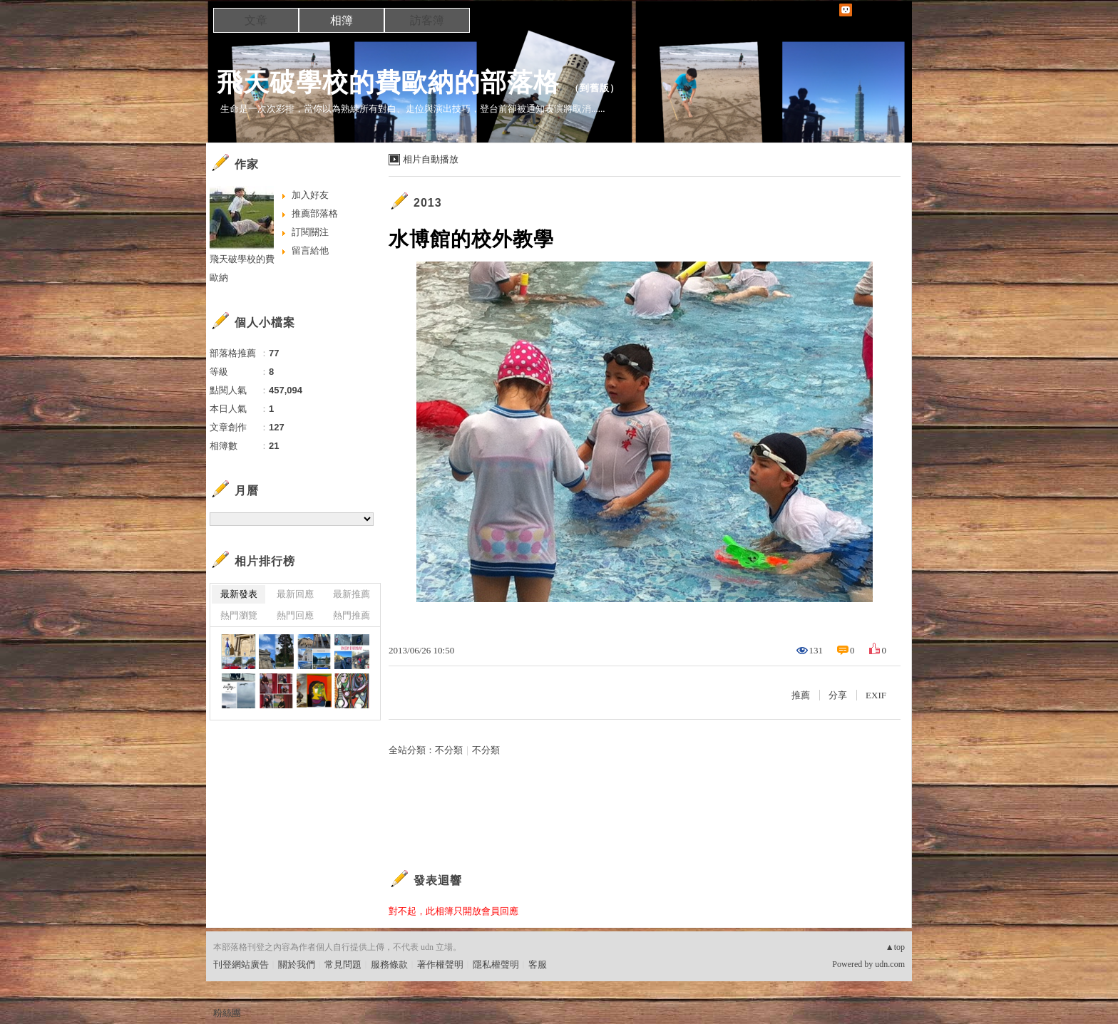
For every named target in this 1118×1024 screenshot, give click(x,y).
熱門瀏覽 (238, 615)
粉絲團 (227, 1013)
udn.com (890, 964)
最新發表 (238, 594)
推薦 (800, 695)
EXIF (876, 695)
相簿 (341, 20)
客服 (537, 964)
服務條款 (389, 964)
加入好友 (310, 195)
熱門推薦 (351, 615)
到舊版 (595, 88)
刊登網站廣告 (241, 964)
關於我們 (296, 964)
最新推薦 (351, 594)
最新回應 (295, 594)
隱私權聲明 (496, 964)
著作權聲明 (440, 964)
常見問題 (342, 964)
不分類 (449, 750)
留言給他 (310, 250)
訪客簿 (427, 20)
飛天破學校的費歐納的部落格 (388, 82)
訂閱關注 (310, 232)
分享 (838, 695)
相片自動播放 (430, 159)
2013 (428, 203)
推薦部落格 (315, 213)
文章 (256, 20)
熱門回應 (295, 615)
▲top (895, 947)
